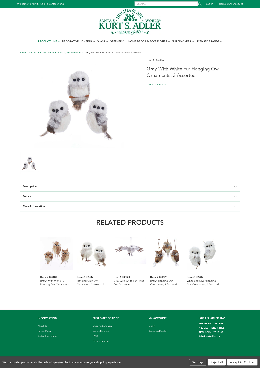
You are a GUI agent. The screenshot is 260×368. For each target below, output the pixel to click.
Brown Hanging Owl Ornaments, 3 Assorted (163, 282)
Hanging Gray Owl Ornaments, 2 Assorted (90, 282)
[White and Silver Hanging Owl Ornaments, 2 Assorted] (203, 253)
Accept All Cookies (242, 362)
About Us (42, 326)
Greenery (118, 42)
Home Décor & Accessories (149, 42)
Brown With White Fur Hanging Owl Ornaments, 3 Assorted (56, 282)
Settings (197, 362)
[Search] (200, 4)
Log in (209, 4)
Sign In (152, 326)
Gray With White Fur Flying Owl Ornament (129, 282)
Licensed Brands (209, 42)
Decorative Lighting (78, 42)
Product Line (49, 42)
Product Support (101, 341)
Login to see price (157, 84)
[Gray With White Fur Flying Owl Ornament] (130, 253)
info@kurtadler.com (210, 336)
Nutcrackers (183, 42)
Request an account (231, 4)
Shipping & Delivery (102, 326)
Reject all (217, 362)
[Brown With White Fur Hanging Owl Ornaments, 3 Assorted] (56, 253)
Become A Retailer (158, 331)
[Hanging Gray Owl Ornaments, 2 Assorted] (93, 253)
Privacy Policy (44, 331)
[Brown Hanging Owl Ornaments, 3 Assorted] (166, 253)
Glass (102, 42)
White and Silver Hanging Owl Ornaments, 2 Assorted (203, 282)
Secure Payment (101, 331)
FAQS (95, 336)
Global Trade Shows (47, 336)
